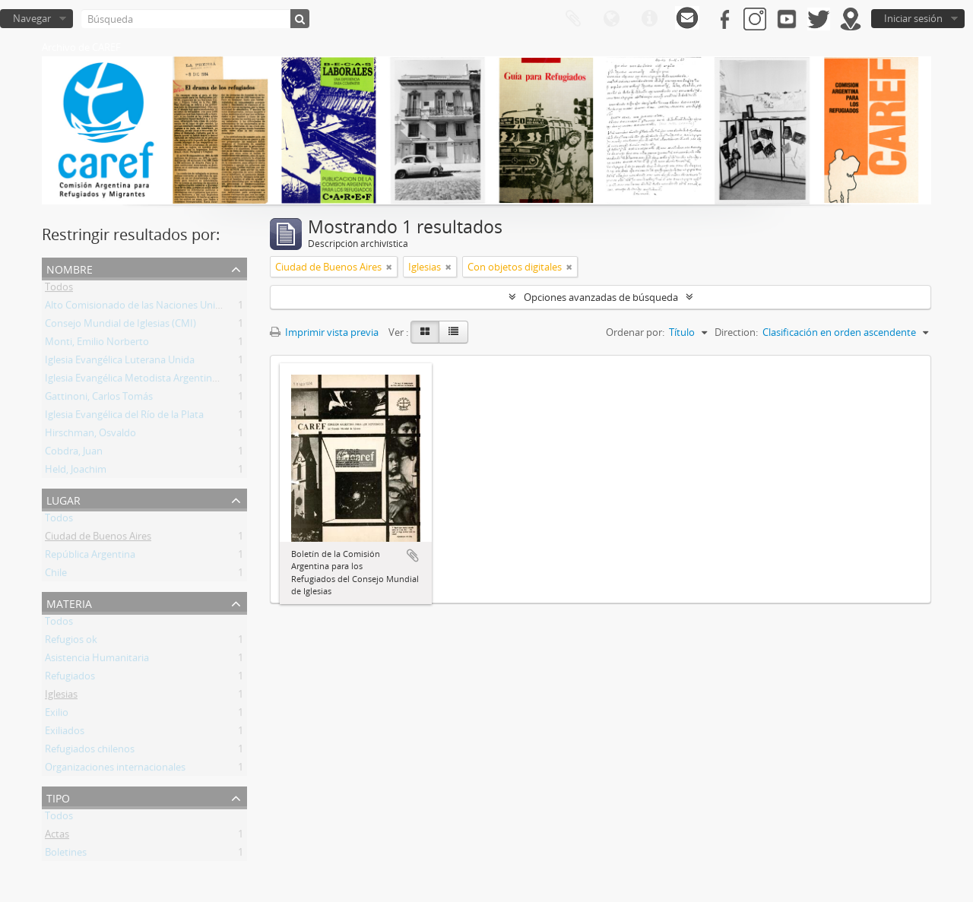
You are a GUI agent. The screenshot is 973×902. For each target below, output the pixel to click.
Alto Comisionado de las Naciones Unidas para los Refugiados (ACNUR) (204, 308)
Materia (69, 602)
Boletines (66, 855)
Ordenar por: (635, 332)
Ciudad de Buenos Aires (98, 539)
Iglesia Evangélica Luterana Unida (120, 362)
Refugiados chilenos (90, 751)
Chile (56, 575)
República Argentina (90, 557)
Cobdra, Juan (74, 453)
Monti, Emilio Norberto (97, 344)
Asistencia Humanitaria (97, 660)
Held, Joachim (75, 472)
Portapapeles (573, 19)
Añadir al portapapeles (412, 555)
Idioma (611, 19)
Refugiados (70, 678)
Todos (59, 289)
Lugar (63, 499)
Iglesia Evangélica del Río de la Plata (124, 417)
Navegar (32, 18)
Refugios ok (71, 642)
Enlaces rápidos (649, 19)
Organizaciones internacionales (115, 770)
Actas (57, 836)
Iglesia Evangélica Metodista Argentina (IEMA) (147, 381)
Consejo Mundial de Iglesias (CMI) (120, 326)
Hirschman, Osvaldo (90, 435)
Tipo (58, 796)
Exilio (56, 715)
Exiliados (64, 733)
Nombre (69, 268)
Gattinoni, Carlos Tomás (99, 399)
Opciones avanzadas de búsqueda (601, 297)
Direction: (736, 332)
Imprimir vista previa (324, 332)
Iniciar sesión (913, 18)
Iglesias (61, 697)
